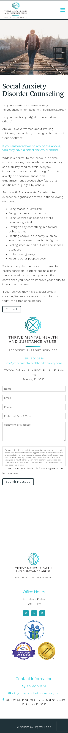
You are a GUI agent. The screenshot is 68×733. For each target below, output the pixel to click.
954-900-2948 (34, 358)
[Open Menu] (62, 9)
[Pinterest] (42, 613)
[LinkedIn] (34, 613)
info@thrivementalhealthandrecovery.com (34, 363)
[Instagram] (26, 613)
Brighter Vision (42, 726)
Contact (11, 309)
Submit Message (18, 481)
